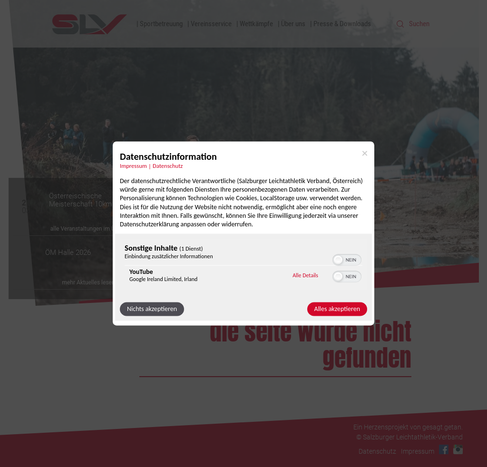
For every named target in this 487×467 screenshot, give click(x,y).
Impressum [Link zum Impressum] (133, 165)
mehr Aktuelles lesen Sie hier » (100, 282)
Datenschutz (377, 451)
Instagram (458, 449)
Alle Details (305, 275)
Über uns (293, 23)
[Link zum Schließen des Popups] (364, 153)
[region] (243, 265)
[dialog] (243, 233)
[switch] (346, 259)
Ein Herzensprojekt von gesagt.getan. (408, 427)
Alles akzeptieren (337, 309)
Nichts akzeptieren (152, 309)
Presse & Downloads (342, 23)
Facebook (443, 449)
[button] (338, 260)
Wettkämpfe (256, 23)
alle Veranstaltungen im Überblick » (94, 228)
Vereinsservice (211, 23)
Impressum (417, 451)
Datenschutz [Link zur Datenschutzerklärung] (168, 165)
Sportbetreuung (161, 23)
